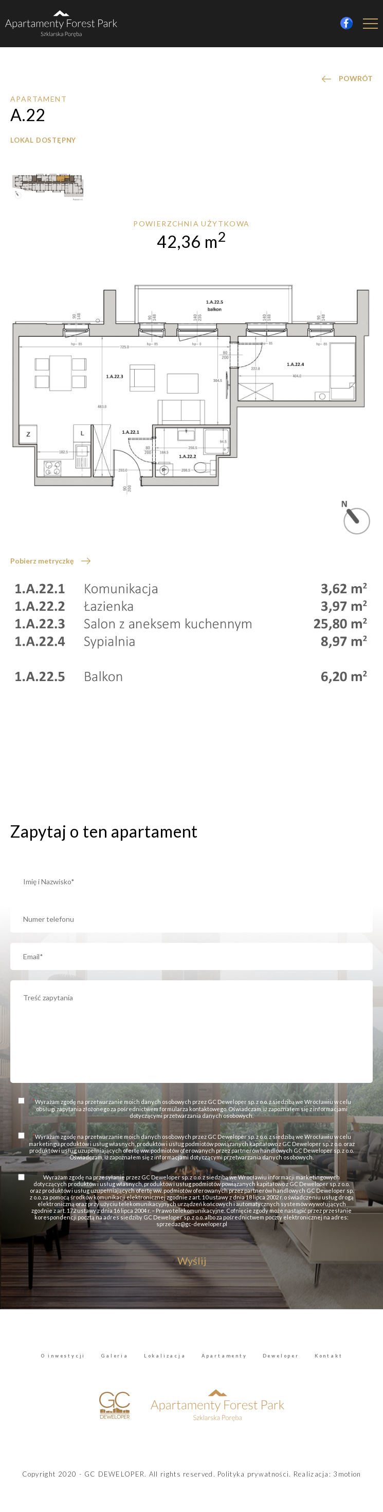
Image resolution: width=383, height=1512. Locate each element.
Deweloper (281, 1356)
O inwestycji (63, 1356)
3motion (347, 1474)
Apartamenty (224, 1356)
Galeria (115, 1356)
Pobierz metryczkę (42, 560)
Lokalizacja (165, 1356)
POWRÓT (356, 78)
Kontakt (329, 1356)
